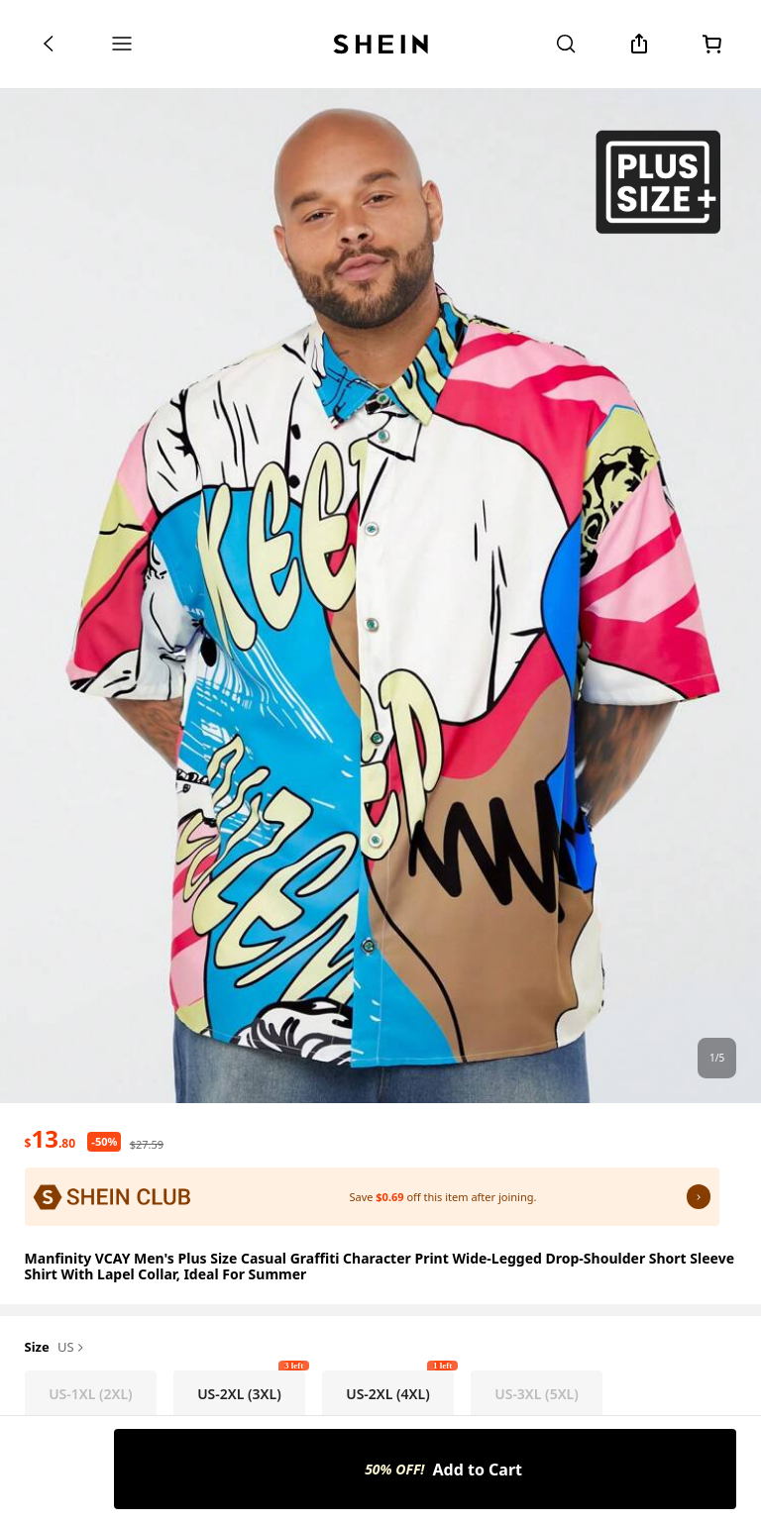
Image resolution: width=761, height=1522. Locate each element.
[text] (50, 1139)
